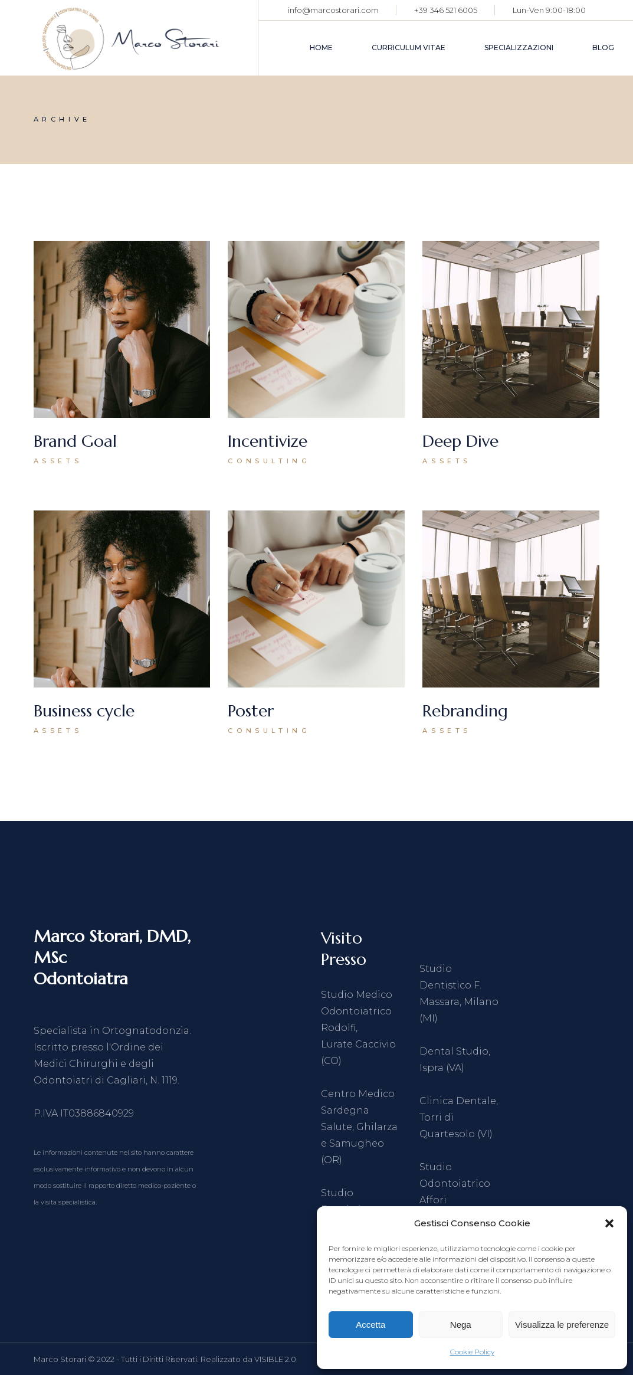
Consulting (269, 461)
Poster (251, 710)
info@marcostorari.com (333, 10)
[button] (609, 1223)
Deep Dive (460, 441)
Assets (58, 461)
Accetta (370, 1325)
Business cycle (84, 710)
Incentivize (267, 441)
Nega (460, 1325)
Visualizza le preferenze (562, 1325)
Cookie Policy (472, 1351)
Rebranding (465, 710)
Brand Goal (75, 441)
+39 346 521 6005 (445, 10)
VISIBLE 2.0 (275, 1359)
